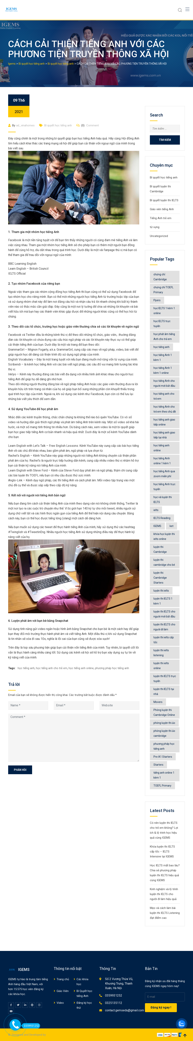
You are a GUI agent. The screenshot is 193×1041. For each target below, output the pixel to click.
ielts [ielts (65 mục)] (155, 510)
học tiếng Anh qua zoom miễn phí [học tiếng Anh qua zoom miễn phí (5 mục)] (164, 474)
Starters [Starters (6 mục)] (158, 764)
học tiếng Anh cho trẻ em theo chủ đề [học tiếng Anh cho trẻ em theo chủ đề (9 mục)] (164, 409)
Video (60, 1003)
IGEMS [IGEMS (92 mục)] (157, 526)
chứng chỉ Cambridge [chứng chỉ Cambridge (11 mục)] (160, 277)
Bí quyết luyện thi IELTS (164, 200)
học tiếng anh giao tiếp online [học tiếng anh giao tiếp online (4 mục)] (164, 422)
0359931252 (113, 995)
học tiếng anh (26, 668)
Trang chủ (63, 979)
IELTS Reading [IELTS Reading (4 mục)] (161, 518)
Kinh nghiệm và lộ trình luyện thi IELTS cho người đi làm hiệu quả (164, 894)
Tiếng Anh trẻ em (160, 218)
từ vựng (154, 227)
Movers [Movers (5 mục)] (157, 702)
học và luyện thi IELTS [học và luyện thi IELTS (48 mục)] (162, 500)
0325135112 (113, 1003)
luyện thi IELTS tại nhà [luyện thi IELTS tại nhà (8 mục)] (163, 692)
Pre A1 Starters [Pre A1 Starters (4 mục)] (162, 756)
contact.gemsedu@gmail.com (124, 1010)
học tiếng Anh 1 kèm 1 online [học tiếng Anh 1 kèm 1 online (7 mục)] (162, 370)
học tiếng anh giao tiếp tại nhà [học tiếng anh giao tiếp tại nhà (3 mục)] (164, 435)
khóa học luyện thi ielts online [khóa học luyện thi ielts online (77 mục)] (164, 536)
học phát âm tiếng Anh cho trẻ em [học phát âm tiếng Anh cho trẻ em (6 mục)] (164, 337)
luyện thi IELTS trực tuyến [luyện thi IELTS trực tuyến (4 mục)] (164, 679)
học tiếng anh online (81, 668)
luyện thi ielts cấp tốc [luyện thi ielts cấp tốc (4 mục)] (163, 640)
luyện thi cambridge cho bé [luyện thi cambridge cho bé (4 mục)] (164, 562)
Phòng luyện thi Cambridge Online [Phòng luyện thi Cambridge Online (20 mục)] (164, 712)
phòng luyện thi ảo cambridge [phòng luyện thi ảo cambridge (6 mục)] (164, 733)
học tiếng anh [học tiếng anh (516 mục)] (161, 347)
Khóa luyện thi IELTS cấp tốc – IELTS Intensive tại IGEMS (162, 851)
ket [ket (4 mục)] (171, 526)
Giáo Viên (63, 991)
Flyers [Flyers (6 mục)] (157, 300)
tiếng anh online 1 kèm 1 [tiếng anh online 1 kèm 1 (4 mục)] (163, 775)
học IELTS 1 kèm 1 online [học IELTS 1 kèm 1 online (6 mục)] (164, 311)
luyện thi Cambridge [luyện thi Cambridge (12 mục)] (160, 549)
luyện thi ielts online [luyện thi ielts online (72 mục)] (161, 666)
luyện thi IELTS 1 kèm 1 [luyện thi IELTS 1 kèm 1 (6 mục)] (162, 601)
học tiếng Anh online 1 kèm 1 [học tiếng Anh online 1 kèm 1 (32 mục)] (162, 461)
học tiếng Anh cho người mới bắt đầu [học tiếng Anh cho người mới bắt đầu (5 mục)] (164, 383)
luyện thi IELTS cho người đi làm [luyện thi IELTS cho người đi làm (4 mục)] (164, 627)
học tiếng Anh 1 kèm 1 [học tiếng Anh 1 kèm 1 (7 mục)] (162, 357)
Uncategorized (159, 236)
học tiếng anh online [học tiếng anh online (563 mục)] (161, 448)
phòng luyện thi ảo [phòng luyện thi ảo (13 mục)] (164, 722)
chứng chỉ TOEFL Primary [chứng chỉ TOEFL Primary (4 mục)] (163, 290)
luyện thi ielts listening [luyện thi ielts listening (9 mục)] (161, 653)
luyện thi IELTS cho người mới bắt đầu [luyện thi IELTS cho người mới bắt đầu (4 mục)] (164, 614)
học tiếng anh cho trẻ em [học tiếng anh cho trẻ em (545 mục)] (163, 396)
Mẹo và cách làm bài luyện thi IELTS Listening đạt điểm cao (165, 913)
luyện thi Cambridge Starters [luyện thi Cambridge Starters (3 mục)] (160, 577)
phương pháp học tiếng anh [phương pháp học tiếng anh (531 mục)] (163, 746)
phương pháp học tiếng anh (112, 668)
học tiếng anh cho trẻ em (51, 668)
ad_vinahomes (25, 125)
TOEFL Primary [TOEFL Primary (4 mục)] (162, 785)
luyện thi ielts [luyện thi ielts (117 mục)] (161, 590)
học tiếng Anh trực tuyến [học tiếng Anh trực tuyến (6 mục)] (164, 487)
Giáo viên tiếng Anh (162, 209)
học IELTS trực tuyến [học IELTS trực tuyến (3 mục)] (161, 324)
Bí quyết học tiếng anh (58, 125)
